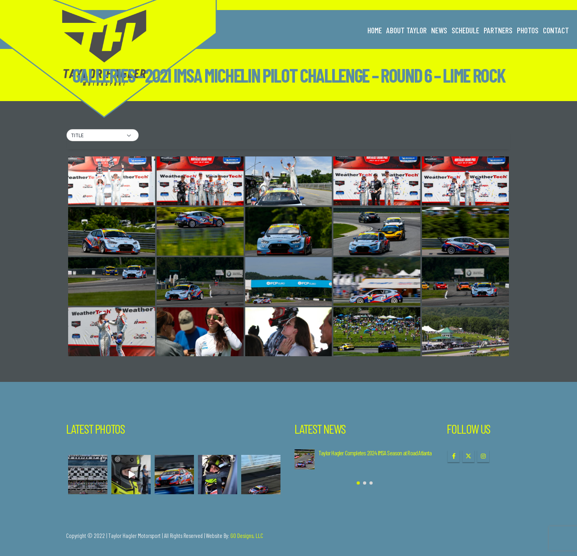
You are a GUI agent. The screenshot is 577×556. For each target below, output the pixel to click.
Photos (528, 30)
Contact (556, 30)
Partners (498, 30)
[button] (102, 136)
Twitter (468, 456)
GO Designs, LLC (246, 535)
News (439, 30)
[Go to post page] (305, 459)
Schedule (465, 30)
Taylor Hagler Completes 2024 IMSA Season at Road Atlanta (375, 453)
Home (374, 30)
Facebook (454, 456)
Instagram (483, 456)
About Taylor (406, 30)
